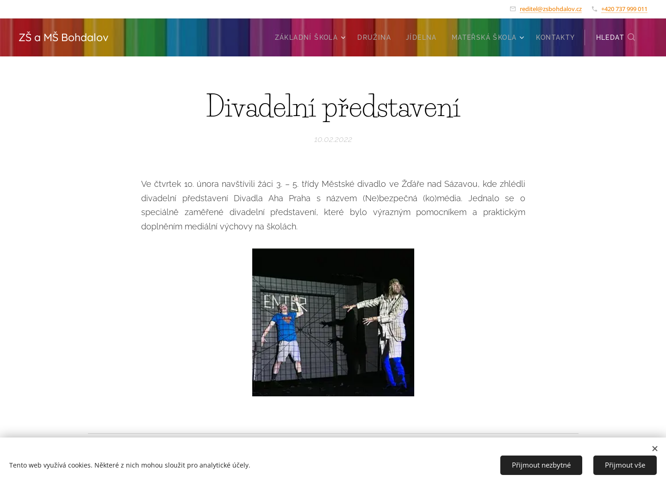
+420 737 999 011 (624, 9)
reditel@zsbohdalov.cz (551, 9)
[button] (616, 37)
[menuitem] (311, 37)
